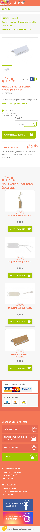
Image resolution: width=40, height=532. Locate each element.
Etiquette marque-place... (20, 215)
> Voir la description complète (14, 103)
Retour (6, 18)
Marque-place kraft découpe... (20, 355)
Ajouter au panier (15, 134)
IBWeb (31, 529)
